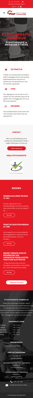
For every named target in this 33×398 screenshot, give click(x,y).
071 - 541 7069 (18, 381)
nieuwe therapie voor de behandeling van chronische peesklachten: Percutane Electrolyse (16, 256)
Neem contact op (16, 148)
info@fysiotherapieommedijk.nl (16, 4)
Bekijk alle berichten (16, 282)
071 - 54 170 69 (15, 2)
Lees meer (9, 215)
